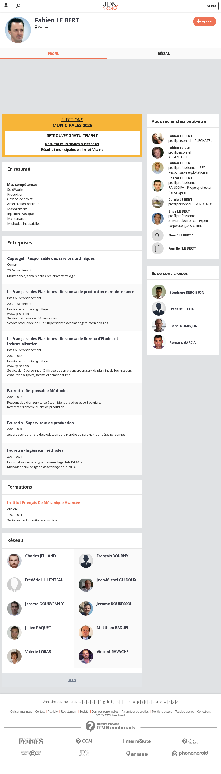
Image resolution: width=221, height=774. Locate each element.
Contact (39, 711)
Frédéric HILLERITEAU (44, 579)
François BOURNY (112, 556)
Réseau (164, 53)
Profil (53, 53)
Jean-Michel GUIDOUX (116, 579)
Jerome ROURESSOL (114, 603)
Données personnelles (105, 711)
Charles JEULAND (40, 556)
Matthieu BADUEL (113, 627)
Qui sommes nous (21, 711)
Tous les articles (184, 711)
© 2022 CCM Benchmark (110, 715)
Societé (83, 711)
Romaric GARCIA (183, 342)
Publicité (53, 711)
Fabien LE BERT (180, 136)
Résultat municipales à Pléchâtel (72, 144)
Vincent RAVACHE (112, 651)
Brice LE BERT (179, 211)
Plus (72, 680)
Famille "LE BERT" (182, 248)
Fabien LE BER (179, 147)
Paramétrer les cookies (134, 711)
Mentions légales (162, 711)
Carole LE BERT (180, 199)
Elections (72, 122)
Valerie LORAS (38, 651)
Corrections (204, 711)
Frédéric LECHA (182, 309)
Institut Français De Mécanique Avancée (43, 502)
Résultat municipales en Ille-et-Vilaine (72, 149)
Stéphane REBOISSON (187, 292)
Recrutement (68, 711)
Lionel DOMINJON (184, 326)
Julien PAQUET (38, 627)
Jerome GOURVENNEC (45, 603)
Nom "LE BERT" (180, 235)
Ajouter (207, 21)
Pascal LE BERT (180, 178)
